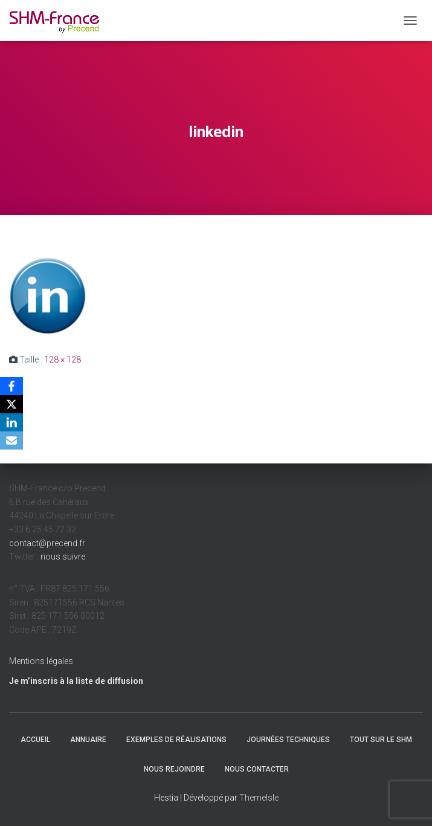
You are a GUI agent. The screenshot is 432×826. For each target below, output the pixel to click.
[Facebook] (11, 386)
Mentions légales (41, 661)
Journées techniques (288, 739)
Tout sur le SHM (381, 739)
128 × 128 (62, 359)
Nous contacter (257, 769)
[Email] (11, 440)
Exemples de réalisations (176, 739)
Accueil (35, 739)
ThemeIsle (259, 797)
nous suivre (62, 556)
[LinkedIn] (11, 422)
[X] (11, 404)
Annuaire (88, 739)
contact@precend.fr (47, 543)
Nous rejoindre (174, 769)
